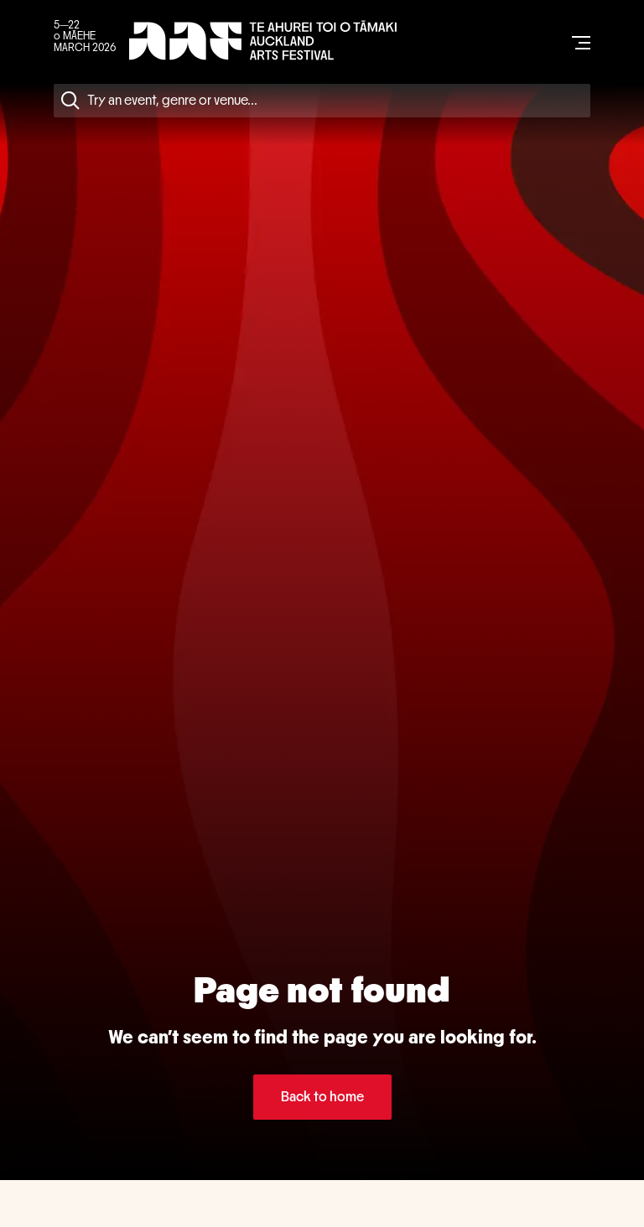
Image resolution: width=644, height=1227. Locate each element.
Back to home (322, 1097)
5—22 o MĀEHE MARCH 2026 (85, 36)
